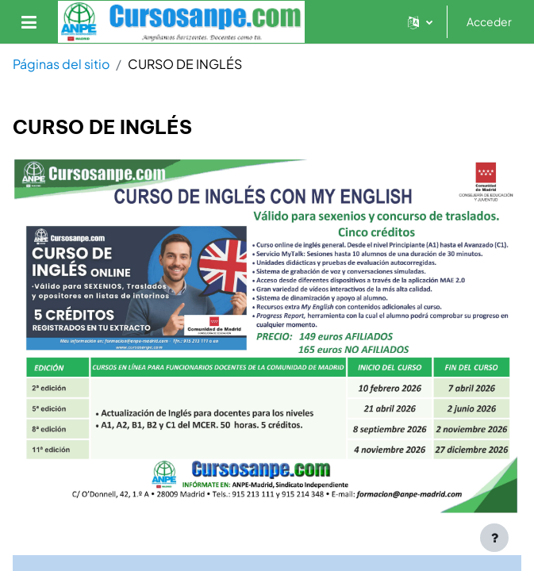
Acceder (489, 21)
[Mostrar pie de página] (494, 537)
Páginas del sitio (61, 64)
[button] (420, 22)
